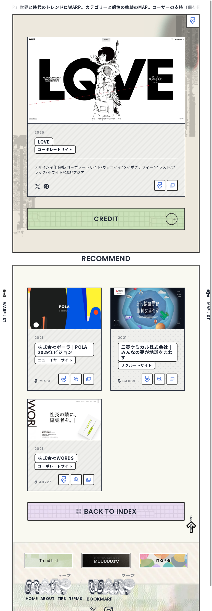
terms (91, 602)
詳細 (76, 379)
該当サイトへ (172, 185)
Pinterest (46, 187)
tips (73, 602)
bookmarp (118, 602)
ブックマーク (190, 23)
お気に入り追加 (160, 185)
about (54, 602)
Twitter (37, 187)
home (33, 602)
